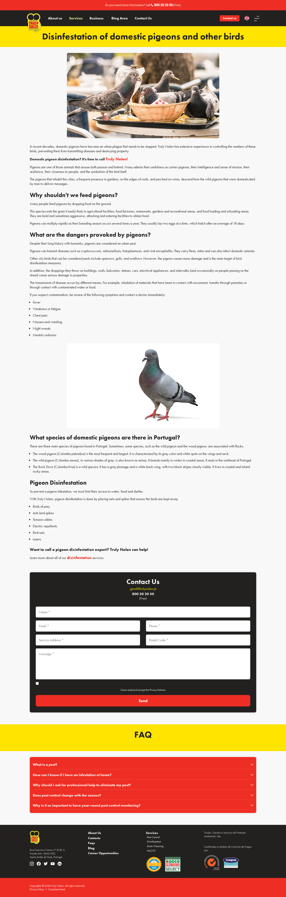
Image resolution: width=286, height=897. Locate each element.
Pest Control (153, 837)
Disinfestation (154, 841)
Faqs (91, 843)
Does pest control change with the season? (67, 795)
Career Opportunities (103, 853)
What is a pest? (45, 764)
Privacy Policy (37, 889)
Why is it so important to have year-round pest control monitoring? (86, 805)
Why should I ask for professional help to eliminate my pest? (82, 785)
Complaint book (56, 889)
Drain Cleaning (155, 846)
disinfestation (79, 557)
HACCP (151, 850)
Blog (91, 848)
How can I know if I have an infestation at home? (72, 775)
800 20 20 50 (163, 5)
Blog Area (119, 18)
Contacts (94, 838)
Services (76, 18)
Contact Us (143, 18)
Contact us (230, 18)
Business (96, 18)
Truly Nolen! (117, 159)
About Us (94, 833)
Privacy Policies (158, 690)
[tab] (143, 764)
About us (55, 18)
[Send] (143, 701)
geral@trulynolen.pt (143, 588)
